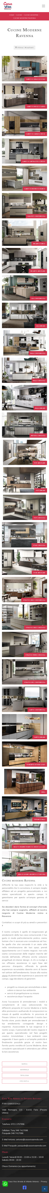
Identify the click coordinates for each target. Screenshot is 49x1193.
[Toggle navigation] (43, 6)
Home (11, 15)
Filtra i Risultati (24, 47)
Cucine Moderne (31, 15)
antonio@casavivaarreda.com (29, 1139)
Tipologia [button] (24, 1075)
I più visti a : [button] (25, 1081)
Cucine (19, 15)
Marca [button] (24, 1064)
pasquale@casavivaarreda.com (32, 1145)
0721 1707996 (17, 1124)
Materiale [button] (24, 1070)
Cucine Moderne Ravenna (24, 18)
